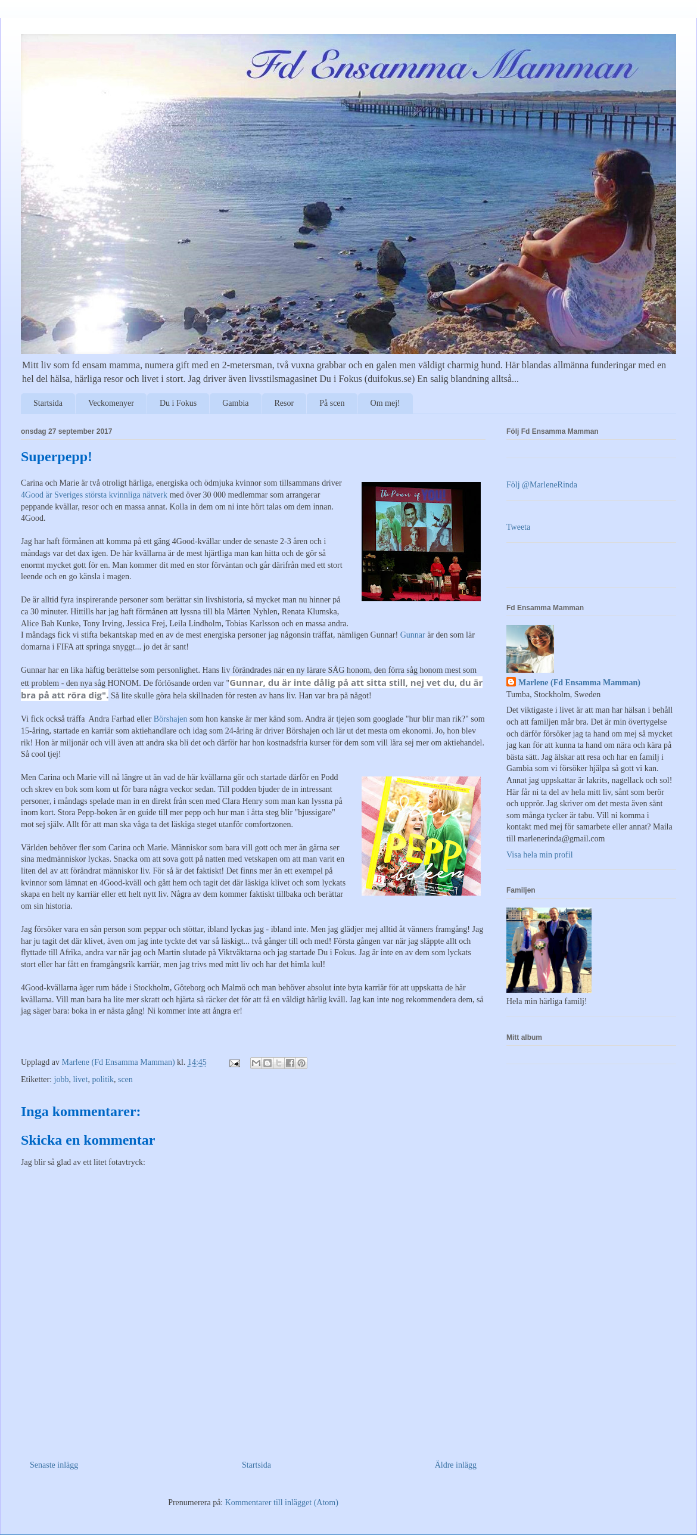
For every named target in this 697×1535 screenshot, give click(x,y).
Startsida (48, 403)
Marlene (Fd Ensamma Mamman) (579, 682)
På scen (331, 403)
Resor (284, 403)
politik (103, 1079)
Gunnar (412, 634)
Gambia (235, 403)
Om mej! (385, 403)
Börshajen (171, 718)
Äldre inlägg (456, 1465)
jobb (61, 1079)
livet (80, 1079)
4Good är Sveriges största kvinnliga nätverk (94, 494)
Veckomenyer (111, 403)
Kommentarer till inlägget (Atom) (281, 1502)
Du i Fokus (178, 403)
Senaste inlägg (54, 1465)
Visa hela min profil (539, 854)
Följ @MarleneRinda (541, 484)
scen (125, 1079)
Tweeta (518, 527)
